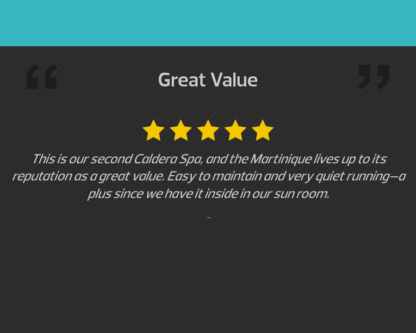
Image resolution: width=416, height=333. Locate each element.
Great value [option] (208, 166)
